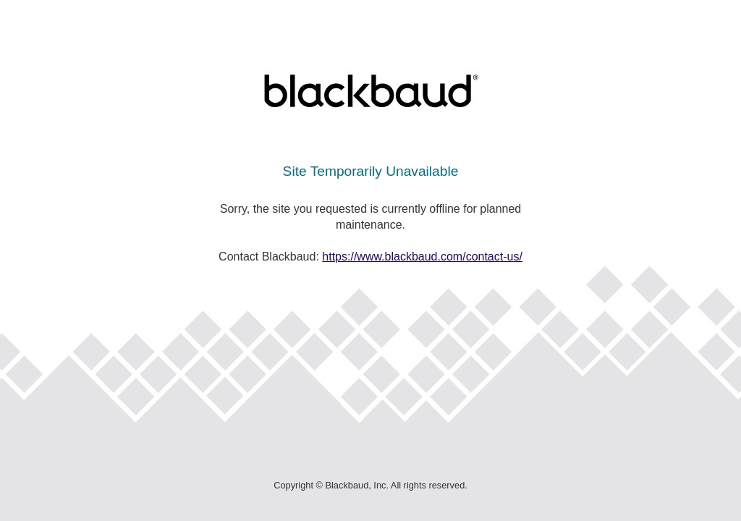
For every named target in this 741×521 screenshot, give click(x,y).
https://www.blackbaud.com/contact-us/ (422, 256)
